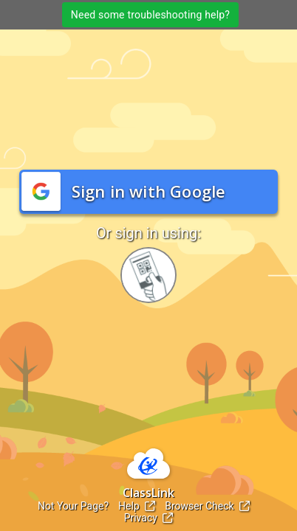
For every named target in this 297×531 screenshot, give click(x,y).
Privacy (149, 518)
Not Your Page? (73, 506)
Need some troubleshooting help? (150, 15)
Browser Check (207, 506)
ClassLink (148, 492)
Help (136, 506)
